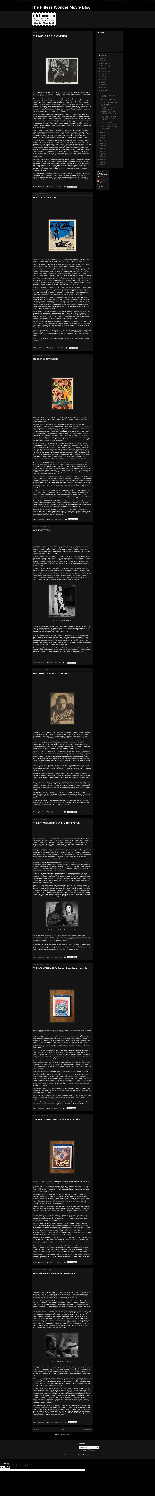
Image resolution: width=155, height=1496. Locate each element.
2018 (101, 148)
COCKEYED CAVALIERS (45, 359)
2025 (101, 61)
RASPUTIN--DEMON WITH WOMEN (51, 673)
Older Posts (87, 1429)
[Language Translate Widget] (89, 1447)
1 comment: (58, 186)
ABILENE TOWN (41, 530)
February (104, 90)
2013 (101, 162)
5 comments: (59, 1422)
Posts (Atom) (66, 1434)
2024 (101, 132)
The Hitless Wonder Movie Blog (61, 7)
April (102, 85)
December (104, 63)
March (103, 87)
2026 (101, 58)
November (104, 66)
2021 (101, 140)
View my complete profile (100, 186)
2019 (101, 146)
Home (62, 1429)
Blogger (87, 1455)
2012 (101, 165)
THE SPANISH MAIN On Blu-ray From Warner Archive (60, 968)
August (103, 74)
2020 (101, 143)
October (104, 68)
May (102, 82)
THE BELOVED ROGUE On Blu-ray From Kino (56, 1119)
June (103, 79)
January (104, 93)
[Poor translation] (7, 1467)
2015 (101, 156)
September (104, 71)
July (102, 77)
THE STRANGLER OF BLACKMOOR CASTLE (56, 823)
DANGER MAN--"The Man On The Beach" (54, 1273)
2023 (101, 135)
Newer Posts (37, 1429)
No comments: (59, 347)
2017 (101, 151)
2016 (101, 154)
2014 (101, 159)
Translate (90, 1450)
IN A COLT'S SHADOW (44, 197)
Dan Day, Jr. (102, 181)
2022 (101, 138)
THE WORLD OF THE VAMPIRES (50, 36)
